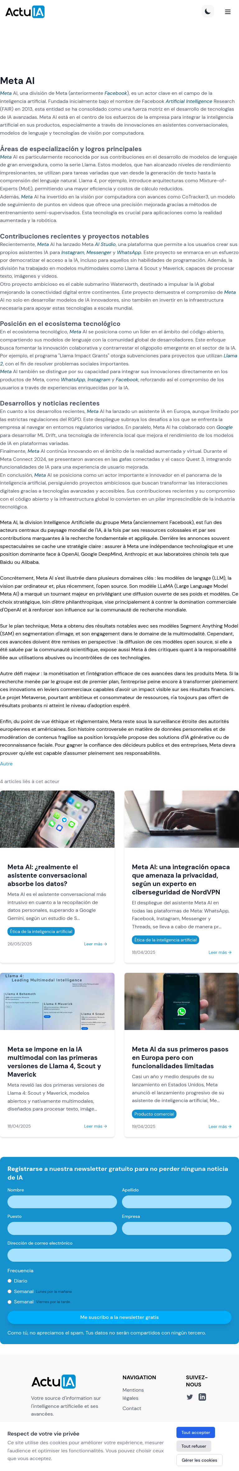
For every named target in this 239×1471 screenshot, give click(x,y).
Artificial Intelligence (189, 101)
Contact (132, 1408)
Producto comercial (154, 1114)
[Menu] (228, 12)
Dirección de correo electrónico (40, 1243)
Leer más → (95, 944)
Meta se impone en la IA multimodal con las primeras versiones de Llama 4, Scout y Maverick (54, 1062)
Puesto (14, 1216)
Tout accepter (195, 1432)
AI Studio (105, 244)
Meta (6, 93)
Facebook (116, 93)
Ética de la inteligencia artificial (41, 931)
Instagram (72, 252)
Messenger (99, 252)
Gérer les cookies (199, 1460)
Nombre (15, 1190)
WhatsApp (129, 252)
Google (224, 427)
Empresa (131, 1216)
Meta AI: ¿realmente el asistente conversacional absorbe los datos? (47, 875)
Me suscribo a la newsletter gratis (119, 1317)
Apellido (130, 1190)
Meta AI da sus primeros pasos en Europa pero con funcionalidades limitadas (180, 1057)
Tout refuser (193, 1446)
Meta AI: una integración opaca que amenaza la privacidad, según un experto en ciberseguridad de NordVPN (181, 879)
